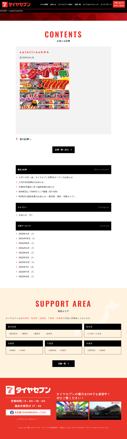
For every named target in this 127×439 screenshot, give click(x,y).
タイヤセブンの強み (65, 4)
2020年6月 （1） (27, 276)
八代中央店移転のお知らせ (31, 182)
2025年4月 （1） (27, 234)
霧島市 (36, 334)
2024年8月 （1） (27, 243)
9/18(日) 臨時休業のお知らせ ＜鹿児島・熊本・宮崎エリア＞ (47, 196)
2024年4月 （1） (27, 248)
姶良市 (49, 334)
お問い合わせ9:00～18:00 (119, 4)
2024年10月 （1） (27, 238)
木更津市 (52, 350)
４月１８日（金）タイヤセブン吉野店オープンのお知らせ (46, 177)
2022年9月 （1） (27, 253)
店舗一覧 (78, 4)
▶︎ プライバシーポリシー (27, 419)
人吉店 (98, 334)
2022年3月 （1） (27, 257)
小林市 (22, 350)
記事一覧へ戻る (63, 150)
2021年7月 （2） (27, 267)
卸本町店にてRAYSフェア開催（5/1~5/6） (39, 191)
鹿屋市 (24, 334)
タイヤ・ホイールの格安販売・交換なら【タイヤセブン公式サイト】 (62, 427)
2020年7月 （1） (27, 272)
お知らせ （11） (26, 215)
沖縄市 (102, 350)
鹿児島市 (13, 334)
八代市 (90, 334)
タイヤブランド (106, 4)
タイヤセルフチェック (91, 4)
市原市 (63, 350)
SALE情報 (44, 4)
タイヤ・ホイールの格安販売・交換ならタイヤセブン (16, 4)
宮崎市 (12, 350)
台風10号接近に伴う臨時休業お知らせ (36, 187)
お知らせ (53, 4)
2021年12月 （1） (27, 262)
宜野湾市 (91, 350)
